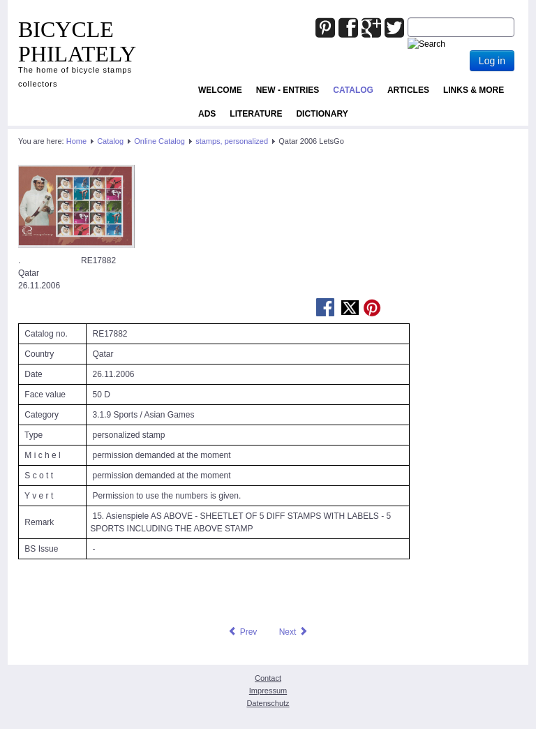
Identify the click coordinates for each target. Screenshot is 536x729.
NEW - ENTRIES (288, 90)
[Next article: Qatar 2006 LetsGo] (293, 632)
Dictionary (322, 114)
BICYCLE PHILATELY (77, 41)
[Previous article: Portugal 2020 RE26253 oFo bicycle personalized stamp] (242, 632)
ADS (207, 114)
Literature (256, 114)
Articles (408, 90)
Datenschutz (267, 703)
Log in (492, 60)
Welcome (220, 90)
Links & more (473, 90)
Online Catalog (159, 141)
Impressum (268, 690)
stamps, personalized (231, 141)
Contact (268, 678)
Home (76, 141)
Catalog (353, 90)
